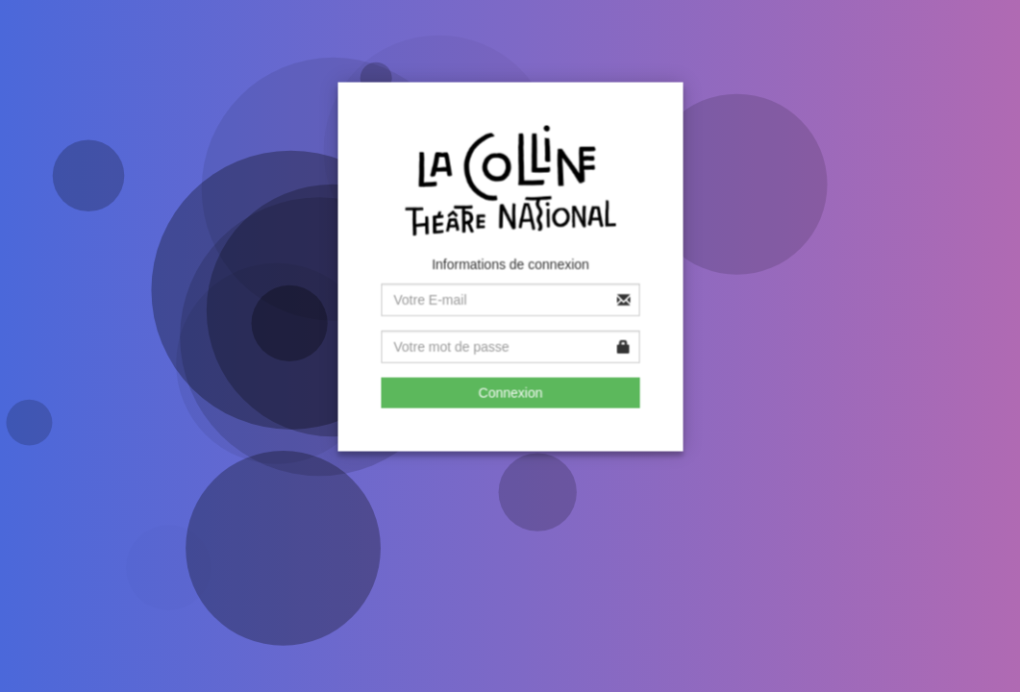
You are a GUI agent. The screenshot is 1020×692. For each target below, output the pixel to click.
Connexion (510, 391)
